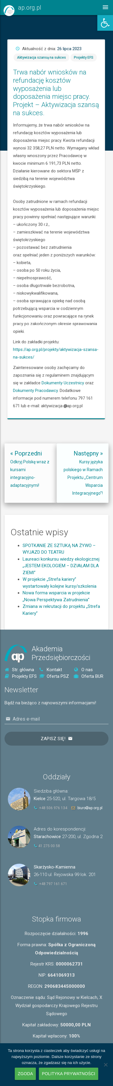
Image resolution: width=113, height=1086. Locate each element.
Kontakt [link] (50, 669)
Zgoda (25, 1073)
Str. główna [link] (19, 669)
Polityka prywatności (68, 1073)
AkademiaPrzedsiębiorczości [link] (61, 653)
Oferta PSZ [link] (54, 676)
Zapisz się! (53, 738)
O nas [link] (83, 669)
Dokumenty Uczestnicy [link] (103, 273)
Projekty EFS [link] (108, 180)
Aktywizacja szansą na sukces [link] (96, 180)
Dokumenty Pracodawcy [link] (95, 275)
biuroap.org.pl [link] (89, 808)
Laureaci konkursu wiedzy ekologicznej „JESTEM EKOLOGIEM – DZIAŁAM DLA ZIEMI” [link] (61, 593)
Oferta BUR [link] (88, 676)
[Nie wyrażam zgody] (105, 1065)
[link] (105, 23)
